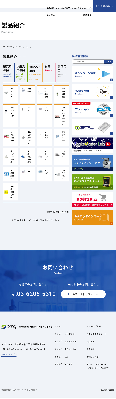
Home (57, 327)
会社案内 (91, 342)
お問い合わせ (93, 358)
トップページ (6, 47)
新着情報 (91, 350)
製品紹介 (19, 47)
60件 (67, 213)
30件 (62, 213)
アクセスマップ (8, 355)
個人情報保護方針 (107, 391)
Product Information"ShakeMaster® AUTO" (98, 367)
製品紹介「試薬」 (63, 358)
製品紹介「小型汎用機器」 (66, 342)
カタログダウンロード (97, 335)
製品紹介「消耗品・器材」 (66, 350)
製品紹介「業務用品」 (64, 365)
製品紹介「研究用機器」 (65, 335)
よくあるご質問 (94, 327)
